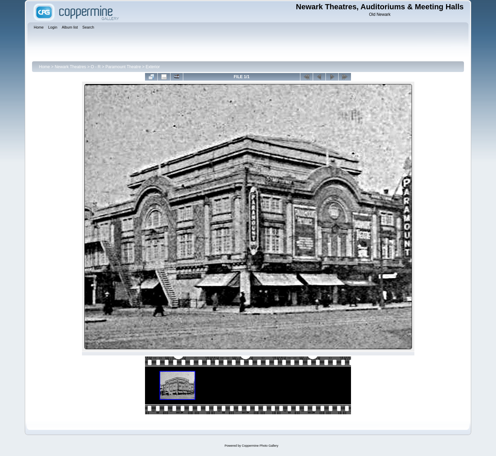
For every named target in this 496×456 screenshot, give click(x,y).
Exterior (153, 66)
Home (44, 66)
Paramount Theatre (123, 66)
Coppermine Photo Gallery (260, 445)
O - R (96, 66)
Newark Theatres (70, 66)
